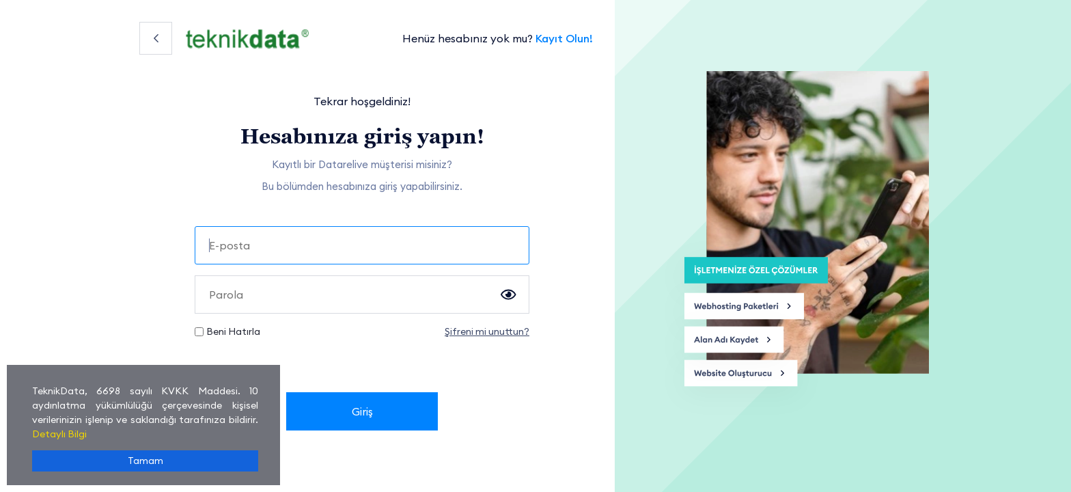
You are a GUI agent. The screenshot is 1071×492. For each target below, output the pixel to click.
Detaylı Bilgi (59, 434)
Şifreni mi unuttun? (487, 331)
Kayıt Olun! (564, 38)
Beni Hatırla (233, 331)
